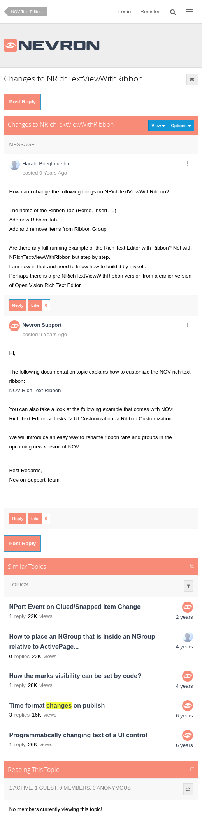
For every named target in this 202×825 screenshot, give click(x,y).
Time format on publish (57, 705)
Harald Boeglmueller (45, 163)
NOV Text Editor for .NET (29, 11)
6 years (184, 716)
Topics (18, 585)
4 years (184, 647)
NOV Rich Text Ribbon (35, 390)
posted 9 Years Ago (44, 173)
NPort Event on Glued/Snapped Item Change (75, 607)
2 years (184, 617)
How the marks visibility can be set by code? (75, 676)
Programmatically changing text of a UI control (78, 735)
